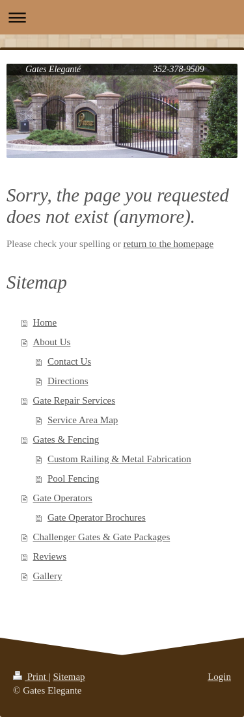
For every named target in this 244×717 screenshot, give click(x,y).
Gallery (47, 576)
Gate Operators (62, 498)
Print (31, 676)
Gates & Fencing (66, 439)
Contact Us (69, 361)
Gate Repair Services (74, 400)
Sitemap (69, 676)
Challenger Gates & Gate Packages (101, 537)
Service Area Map (82, 420)
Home (45, 322)
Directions (67, 381)
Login (219, 676)
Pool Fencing (73, 478)
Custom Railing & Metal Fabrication (119, 459)
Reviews (50, 556)
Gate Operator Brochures (96, 517)
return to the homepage (169, 244)
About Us (52, 342)
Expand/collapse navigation (122, 17)
